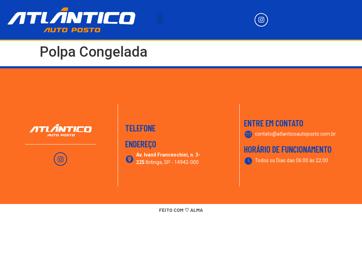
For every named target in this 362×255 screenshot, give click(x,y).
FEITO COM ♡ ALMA (181, 210)
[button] (160, 18)
